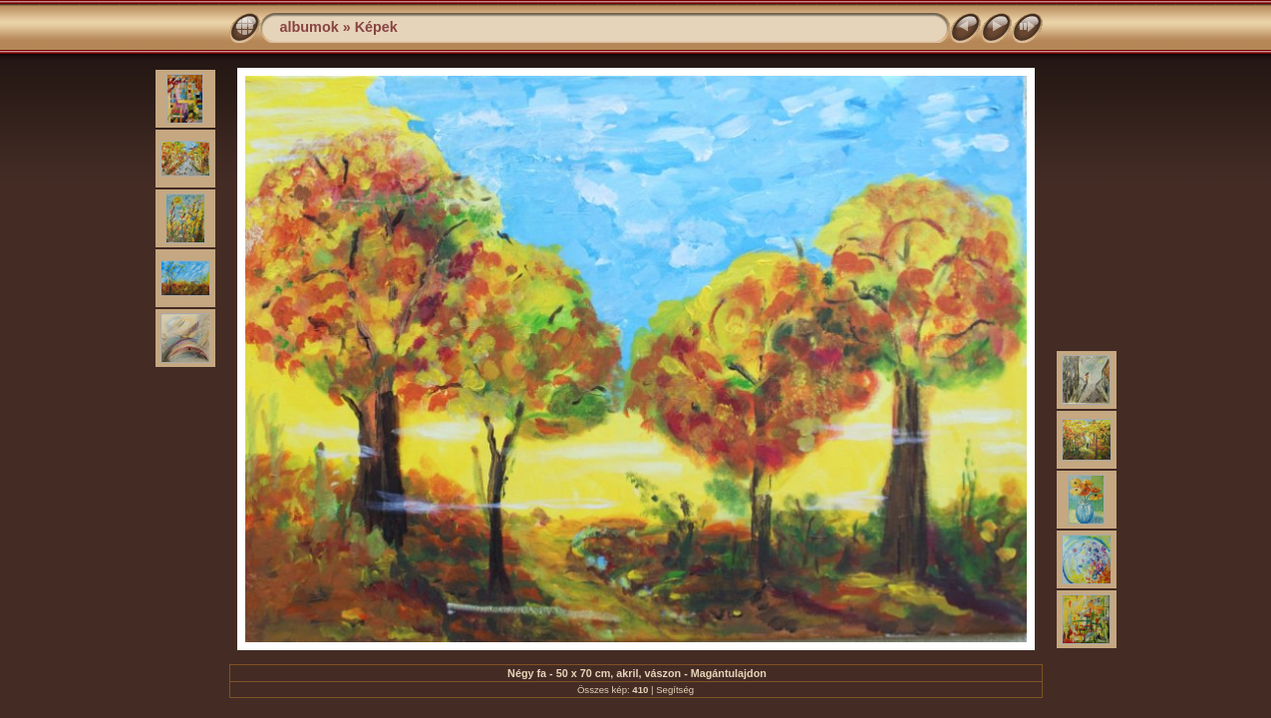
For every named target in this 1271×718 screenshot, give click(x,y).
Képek (376, 27)
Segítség (675, 689)
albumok (309, 27)
